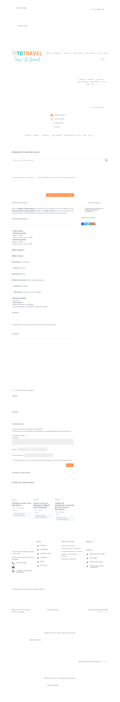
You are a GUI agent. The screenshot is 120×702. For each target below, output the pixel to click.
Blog (102, 59)
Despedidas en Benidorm (68, 559)
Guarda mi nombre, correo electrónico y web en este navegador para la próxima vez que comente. (43, 460)
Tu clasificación (16, 435)
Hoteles (106, 53)
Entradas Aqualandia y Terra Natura (72, 551)
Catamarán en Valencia (68, 546)
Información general (18, 177)
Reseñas (55, 177)
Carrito (92, 9)
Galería (47, 177)
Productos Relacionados (67, 177)
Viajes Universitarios (78, 53)
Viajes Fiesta (67, 53)
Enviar (70, 465)
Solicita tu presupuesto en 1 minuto (60, 195)
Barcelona (14, 499)
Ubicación (39, 177)
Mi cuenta (100, 9)
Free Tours (99, 53)
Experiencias (49, 53)
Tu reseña (15, 437)
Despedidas (57, 53)
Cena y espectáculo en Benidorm (71, 548)
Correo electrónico (18, 455)
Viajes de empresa (90, 53)
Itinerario (30, 177)
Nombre (15, 449)
